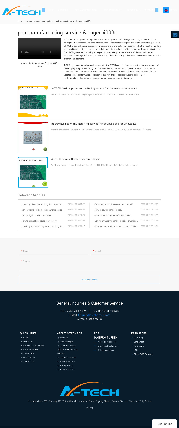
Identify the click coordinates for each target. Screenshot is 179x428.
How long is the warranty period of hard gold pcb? (44, 226)
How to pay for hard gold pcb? (108, 209)
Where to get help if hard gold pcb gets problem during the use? (118, 226)
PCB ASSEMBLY (112, 10)
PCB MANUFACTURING (86, 10)
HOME (50, 10)
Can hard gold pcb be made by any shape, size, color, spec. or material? (45, 209)
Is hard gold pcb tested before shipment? (113, 215)
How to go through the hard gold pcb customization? (45, 204)
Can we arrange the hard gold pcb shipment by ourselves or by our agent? (118, 220)
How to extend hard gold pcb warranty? (39, 220)
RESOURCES (151, 10)
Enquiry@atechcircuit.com (94, 315)
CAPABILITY (132, 10)
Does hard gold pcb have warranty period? (114, 204)
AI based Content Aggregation (39, 21)
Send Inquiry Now (89, 280)
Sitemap (89, 407)
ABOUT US (63, 10)
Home (20, 21)
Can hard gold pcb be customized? (37, 215)
